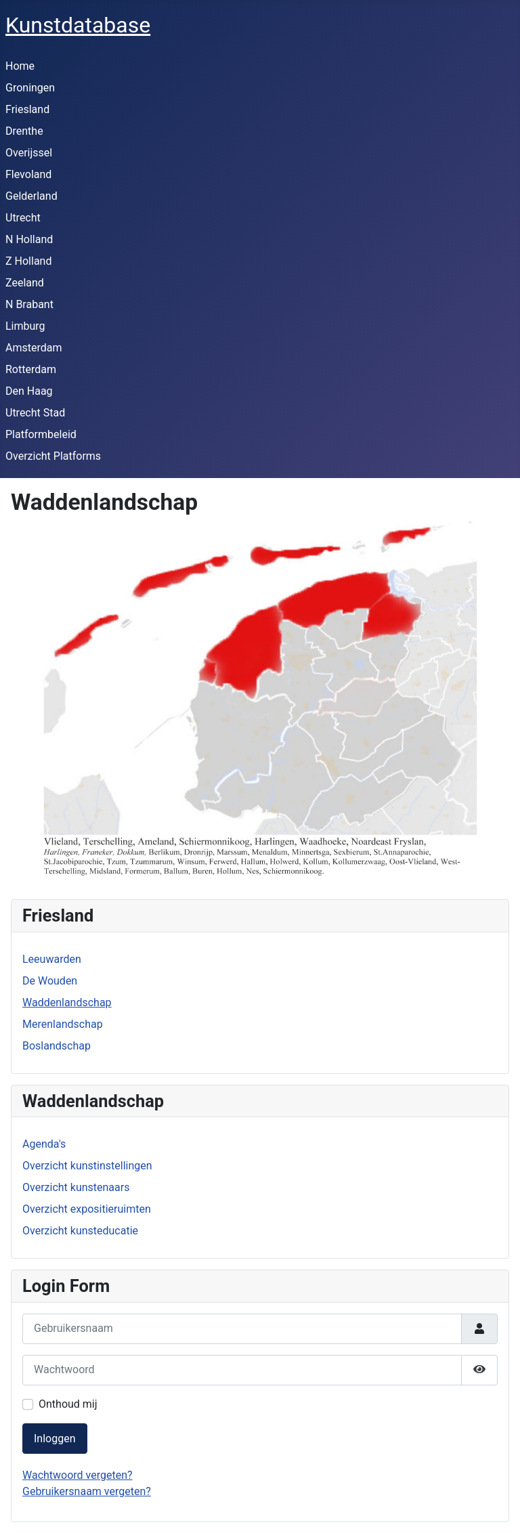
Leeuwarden (51, 959)
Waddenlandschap (67, 1002)
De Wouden (49, 980)
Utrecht (23, 217)
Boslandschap (56, 1045)
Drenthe (24, 131)
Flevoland (28, 174)
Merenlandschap (62, 1024)
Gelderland (31, 196)
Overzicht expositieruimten (86, 1209)
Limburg (25, 326)
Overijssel (28, 152)
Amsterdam (33, 347)
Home (20, 66)
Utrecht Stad (35, 412)
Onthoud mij (68, 1404)
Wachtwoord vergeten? (77, 1475)
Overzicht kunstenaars (75, 1187)
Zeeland (24, 282)
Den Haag (29, 391)
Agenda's (44, 1144)
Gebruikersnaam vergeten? (86, 1491)
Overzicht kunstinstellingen (87, 1165)
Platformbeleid (41, 434)
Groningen (30, 87)
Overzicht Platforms (53, 456)
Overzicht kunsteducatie (80, 1230)
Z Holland (28, 261)
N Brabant (29, 304)
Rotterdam (30, 369)
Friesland (27, 109)
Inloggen (55, 1438)
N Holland (29, 239)
